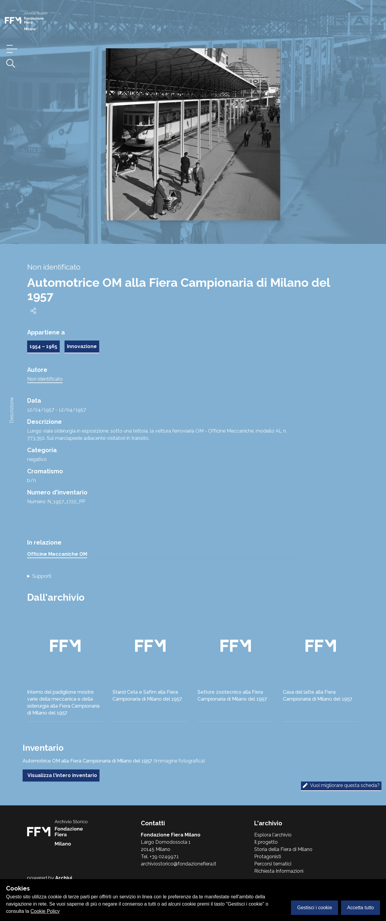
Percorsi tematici (272, 864)
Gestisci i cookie (314, 907)
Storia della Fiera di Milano (283, 849)
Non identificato (45, 379)
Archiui (63, 878)
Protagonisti (267, 856)
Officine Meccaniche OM (57, 554)
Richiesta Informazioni (278, 871)
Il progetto (266, 842)
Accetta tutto (360, 907)
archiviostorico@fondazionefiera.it (178, 864)
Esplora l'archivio (273, 835)
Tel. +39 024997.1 (160, 856)
